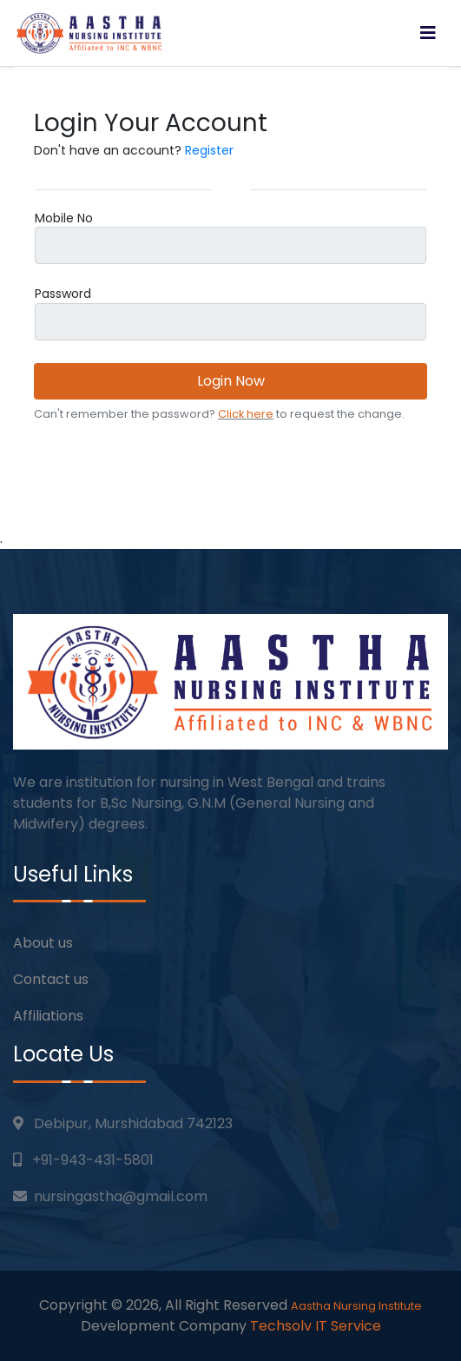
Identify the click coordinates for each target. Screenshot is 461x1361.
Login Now (231, 381)
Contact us (51, 979)
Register (209, 150)
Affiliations (48, 1016)
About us (43, 943)
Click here (245, 413)
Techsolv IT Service (315, 1326)
